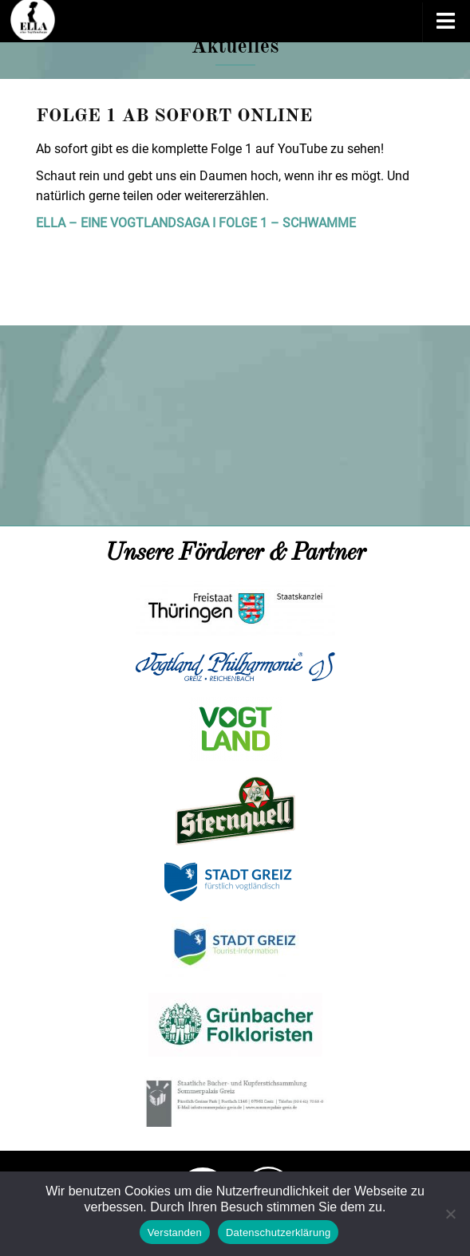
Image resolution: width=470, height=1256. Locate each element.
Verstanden (175, 1232)
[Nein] (450, 1214)
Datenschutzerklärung (278, 1232)
